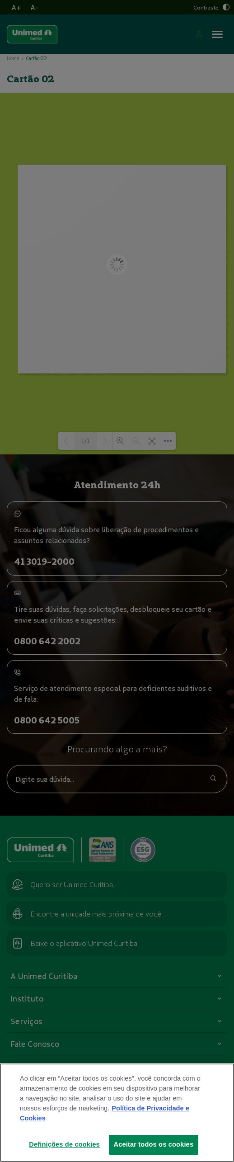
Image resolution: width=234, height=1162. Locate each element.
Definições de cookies (64, 1150)
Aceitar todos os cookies (154, 1150)
